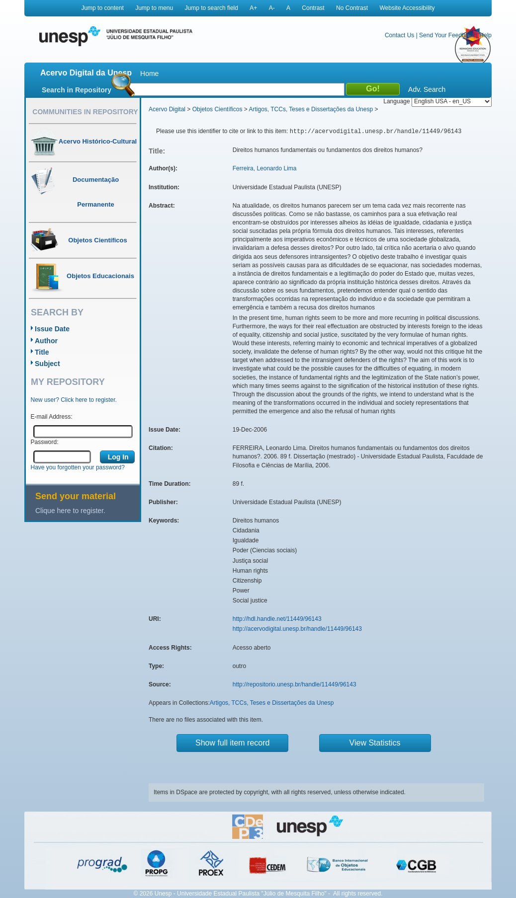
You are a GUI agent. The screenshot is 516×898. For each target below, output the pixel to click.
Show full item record (232, 743)
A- (272, 7)
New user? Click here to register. (74, 399)
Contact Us (399, 35)
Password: (45, 442)
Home (149, 73)
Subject (47, 364)
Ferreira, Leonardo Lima (265, 168)
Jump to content (102, 7)
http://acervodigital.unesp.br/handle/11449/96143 (297, 628)
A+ (253, 7)
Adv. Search (426, 89)
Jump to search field (211, 7)
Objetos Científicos (217, 109)
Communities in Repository (85, 112)
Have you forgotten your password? (78, 467)
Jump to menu (154, 7)
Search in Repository (76, 90)
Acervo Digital (167, 109)
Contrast (313, 7)
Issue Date (52, 329)
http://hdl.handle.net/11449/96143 (277, 618)
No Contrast (352, 7)
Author (46, 341)
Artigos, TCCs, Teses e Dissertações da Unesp (311, 109)
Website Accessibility (406, 7)
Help (485, 35)
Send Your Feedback (446, 35)
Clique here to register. (70, 511)
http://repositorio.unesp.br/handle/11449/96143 (294, 684)
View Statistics (375, 743)
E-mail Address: (52, 416)
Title (42, 352)
